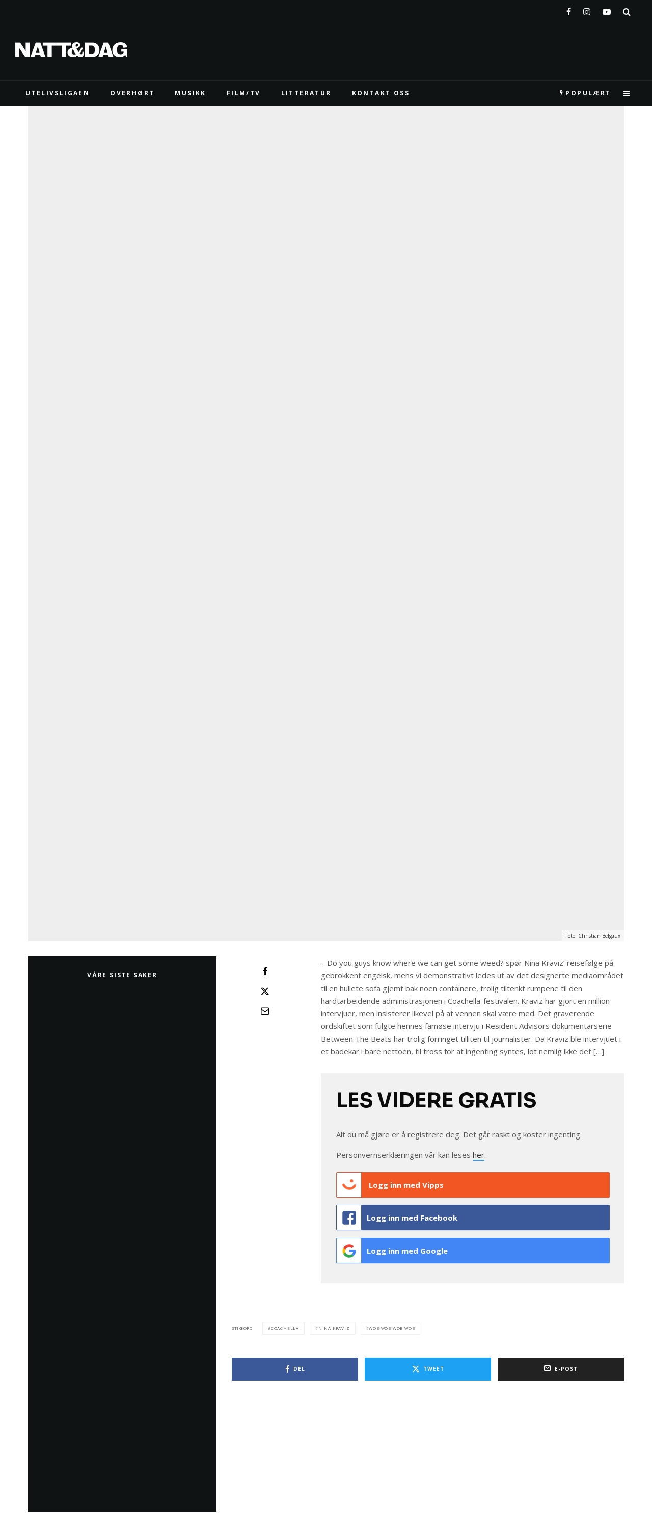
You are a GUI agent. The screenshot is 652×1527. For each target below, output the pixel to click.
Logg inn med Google (392, 1248)
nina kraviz (334, 1324)
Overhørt (132, 93)
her (478, 1155)
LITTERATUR (306, 93)
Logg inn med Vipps (390, 1185)
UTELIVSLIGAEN (57, 93)
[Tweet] (265, 991)
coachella (285, 1324)
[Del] (265, 971)
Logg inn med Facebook (397, 1216)
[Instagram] (586, 9)
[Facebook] (568, 9)
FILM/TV (244, 93)
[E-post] (265, 1011)
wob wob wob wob (392, 1324)
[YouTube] (606, 9)
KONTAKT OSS (381, 93)
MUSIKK (190, 93)
